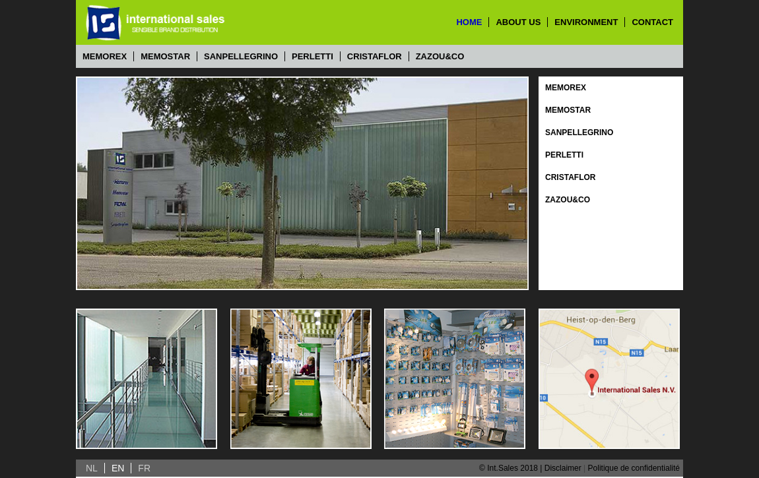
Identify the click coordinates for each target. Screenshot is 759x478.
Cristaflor (374, 56)
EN (118, 468)
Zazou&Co (440, 56)
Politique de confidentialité (634, 468)
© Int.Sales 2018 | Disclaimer (530, 468)
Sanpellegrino (241, 56)
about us (518, 22)
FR (144, 468)
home (469, 22)
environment (586, 22)
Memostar (165, 56)
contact (652, 22)
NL (92, 468)
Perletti (312, 56)
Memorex (104, 56)
